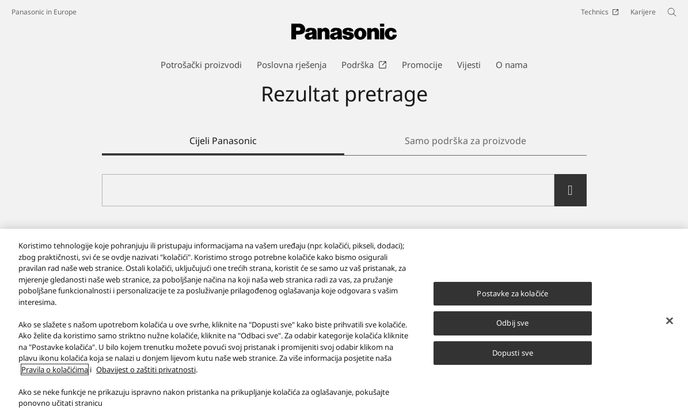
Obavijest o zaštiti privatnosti (146, 370)
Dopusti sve (512, 354)
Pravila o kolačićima (54, 370)
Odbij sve (512, 324)
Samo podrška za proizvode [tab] (465, 140)
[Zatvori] (669, 321)
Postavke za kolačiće (512, 294)
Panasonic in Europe (44, 12)
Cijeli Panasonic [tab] (223, 140)
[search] (570, 190)
